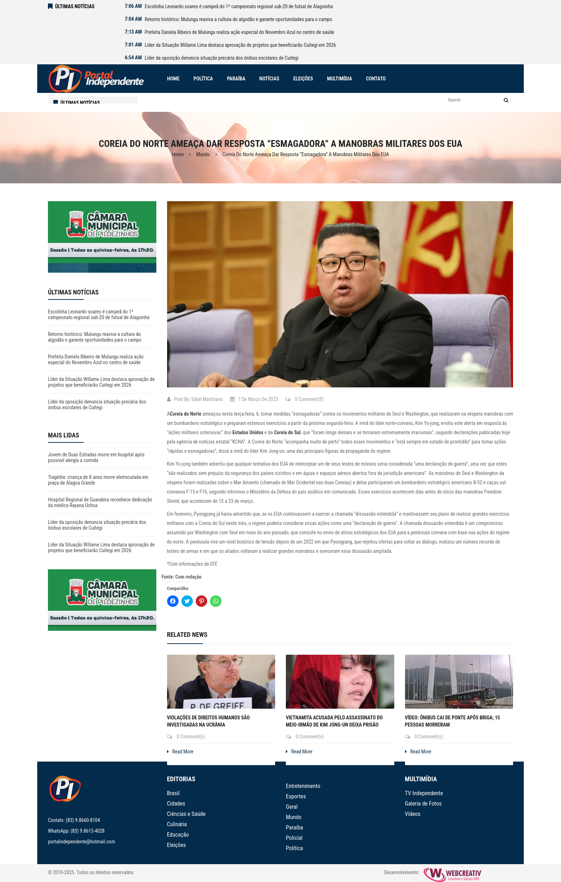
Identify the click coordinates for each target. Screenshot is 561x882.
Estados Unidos (248, 432)
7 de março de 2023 (254, 399)
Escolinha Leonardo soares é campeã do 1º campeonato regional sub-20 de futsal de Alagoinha (239, 6)
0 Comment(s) (304, 399)
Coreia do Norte (185, 414)
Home (178, 154)
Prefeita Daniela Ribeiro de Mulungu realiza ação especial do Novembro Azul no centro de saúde (239, 32)
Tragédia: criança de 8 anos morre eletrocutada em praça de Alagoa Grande (98, 480)
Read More (180, 751)
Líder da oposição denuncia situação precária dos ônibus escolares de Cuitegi (221, 58)
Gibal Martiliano (207, 399)
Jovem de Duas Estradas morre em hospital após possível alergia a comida (96, 457)
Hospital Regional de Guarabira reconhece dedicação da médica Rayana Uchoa (100, 502)
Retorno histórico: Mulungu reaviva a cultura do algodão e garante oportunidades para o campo (238, 19)
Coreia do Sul (287, 432)
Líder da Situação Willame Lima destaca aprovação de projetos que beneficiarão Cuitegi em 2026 (240, 45)
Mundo (203, 154)
